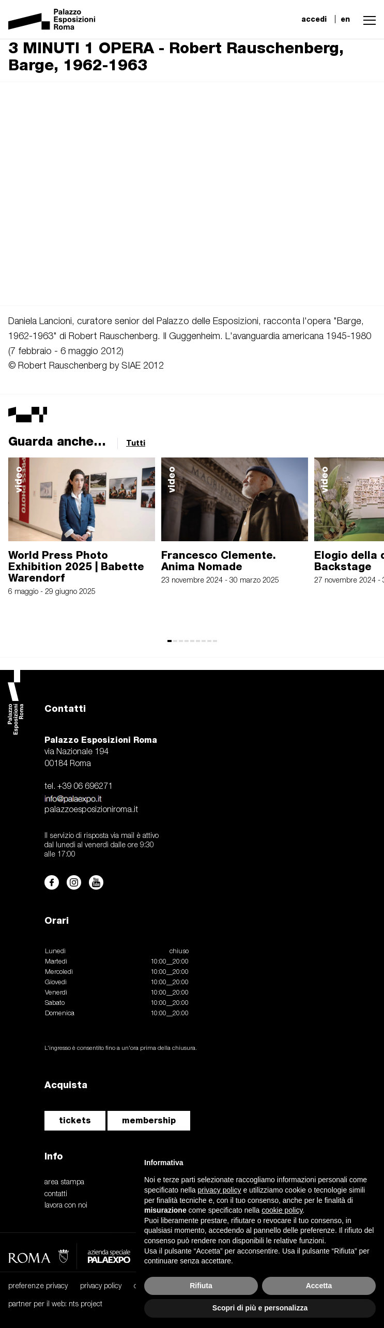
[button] (367, 19)
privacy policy (100, 1286)
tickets (75, 1120)
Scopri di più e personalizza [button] (260, 1308)
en (345, 19)
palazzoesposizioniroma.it (91, 810)
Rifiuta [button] (201, 1285)
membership (149, 1120)
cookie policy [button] (282, 1210)
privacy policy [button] (219, 1190)
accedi (314, 19)
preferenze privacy (38, 1286)
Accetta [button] (319, 1285)
